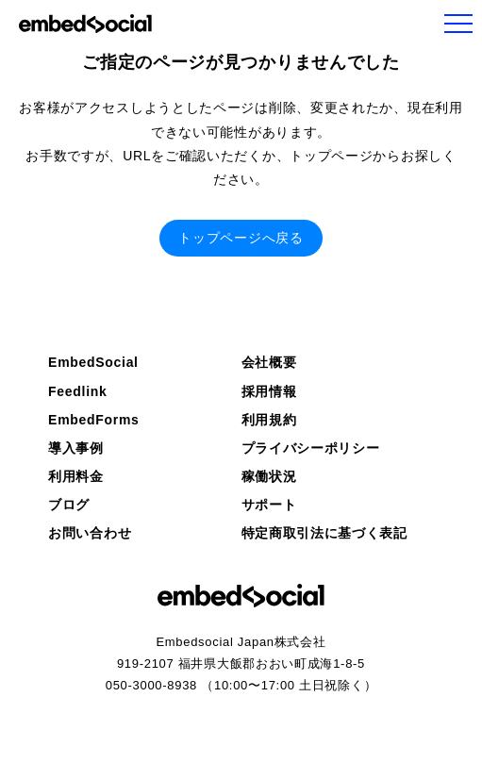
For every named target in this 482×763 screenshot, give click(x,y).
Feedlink (77, 391)
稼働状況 (269, 476)
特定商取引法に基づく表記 (324, 532)
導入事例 (76, 448)
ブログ (69, 504)
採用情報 (269, 391)
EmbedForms (93, 419)
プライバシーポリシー (310, 448)
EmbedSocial (93, 362)
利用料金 (76, 476)
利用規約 (269, 419)
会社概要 (269, 362)
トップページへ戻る (240, 237)
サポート (269, 504)
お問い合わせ (89, 532)
